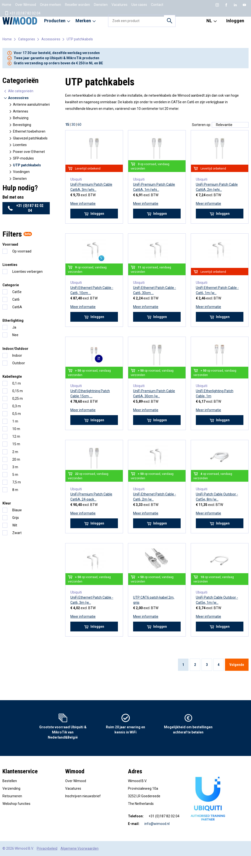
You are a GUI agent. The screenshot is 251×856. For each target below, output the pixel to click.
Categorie (10, 285)
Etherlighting (13, 320)
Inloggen (235, 20)
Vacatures (119, 5)
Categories (26, 39)
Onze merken (50, 5)
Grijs (15, 518)
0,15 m (17, 391)
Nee (15, 335)
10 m (16, 429)
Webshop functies (16, 804)
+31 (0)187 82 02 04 (22, 13)
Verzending (11, 788)
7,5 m (16, 482)
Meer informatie (83, 203)
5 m (15, 475)
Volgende (236, 665)
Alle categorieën (18, 91)
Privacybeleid (47, 848)
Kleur (6, 503)
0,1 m (16, 383)
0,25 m (17, 398)
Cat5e (17, 292)
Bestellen (9, 781)
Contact (157, 5)
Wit (14, 525)
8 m (15, 490)
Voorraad (10, 244)
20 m (16, 459)
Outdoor (18, 363)
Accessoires (50, 39)
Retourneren (12, 796)
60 (79, 124)
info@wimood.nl (157, 824)
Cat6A (17, 307)
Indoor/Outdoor (15, 349)
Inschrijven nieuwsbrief (83, 796)
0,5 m (16, 414)
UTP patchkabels (80, 39)
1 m (15, 421)
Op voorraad (21, 251)
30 (73, 124)
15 (67, 124)
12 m (16, 436)
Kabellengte (12, 376)
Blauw (17, 510)
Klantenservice (20, 771)
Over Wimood (25, 5)
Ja (14, 327)
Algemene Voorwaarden (80, 848)
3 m (15, 467)
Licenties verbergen (27, 272)
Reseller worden (77, 5)
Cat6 (16, 299)
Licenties (9, 265)
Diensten (101, 5)
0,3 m (16, 406)
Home (6, 5)
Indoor (17, 355)
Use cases (139, 5)
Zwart (17, 533)
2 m (15, 452)
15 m (16, 444)
